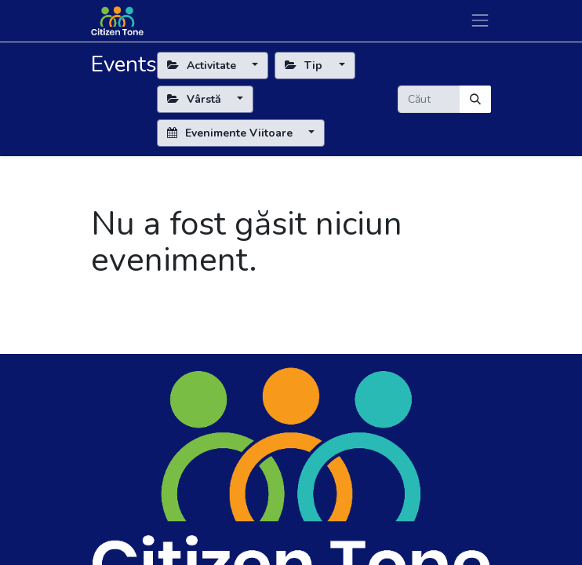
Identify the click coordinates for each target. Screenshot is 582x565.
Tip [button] (305, 65)
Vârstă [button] (195, 99)
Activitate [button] (203, 65)
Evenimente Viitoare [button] (231, 133)
